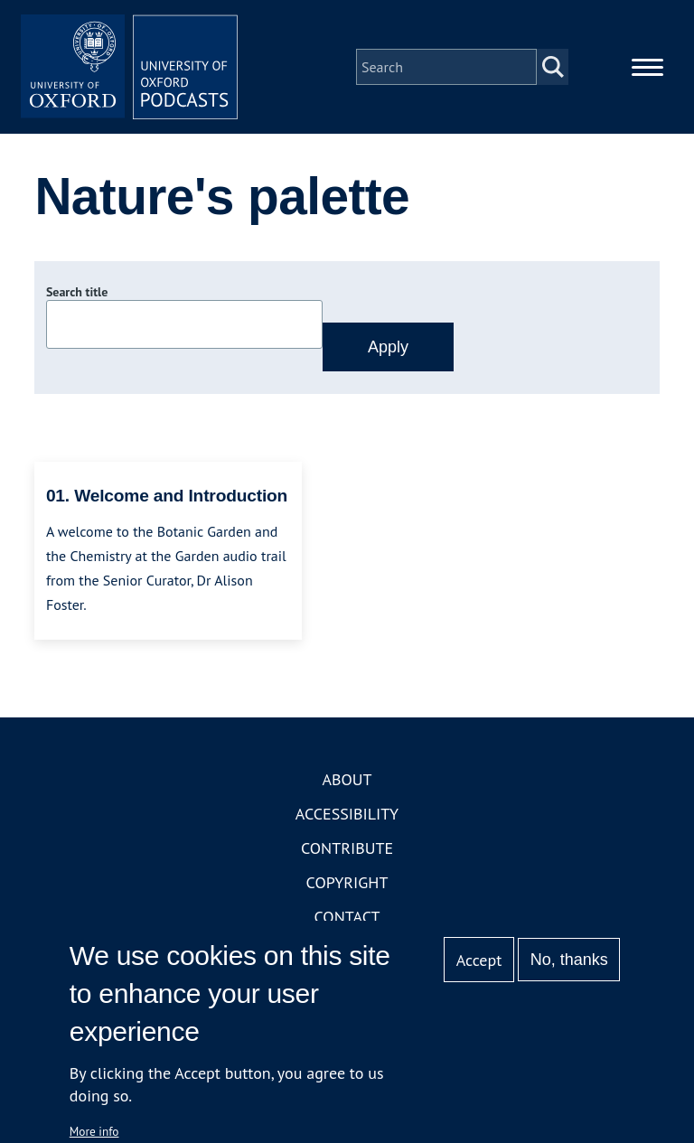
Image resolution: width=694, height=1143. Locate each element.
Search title (77, 292)
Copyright (347, 882)
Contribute (347, 848)
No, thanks (569, 960)
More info (94, 1131)
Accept (479, 960)
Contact (347, 916)
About (346, 779)
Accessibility (347, 813)
